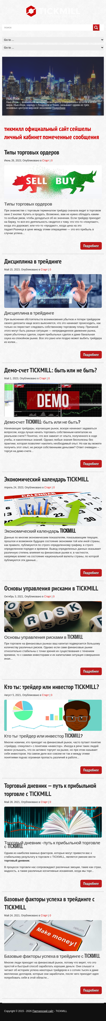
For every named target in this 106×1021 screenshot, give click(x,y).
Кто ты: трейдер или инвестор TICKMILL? (51, 686)
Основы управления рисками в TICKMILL (51, 588)
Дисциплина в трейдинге (33, 261)
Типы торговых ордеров (31, 152)
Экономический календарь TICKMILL (46, 479)
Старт (45, 160)
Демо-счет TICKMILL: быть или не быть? (50, 370)
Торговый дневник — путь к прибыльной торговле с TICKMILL (50, 789)
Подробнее (58, 108)
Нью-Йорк (13, 98)
